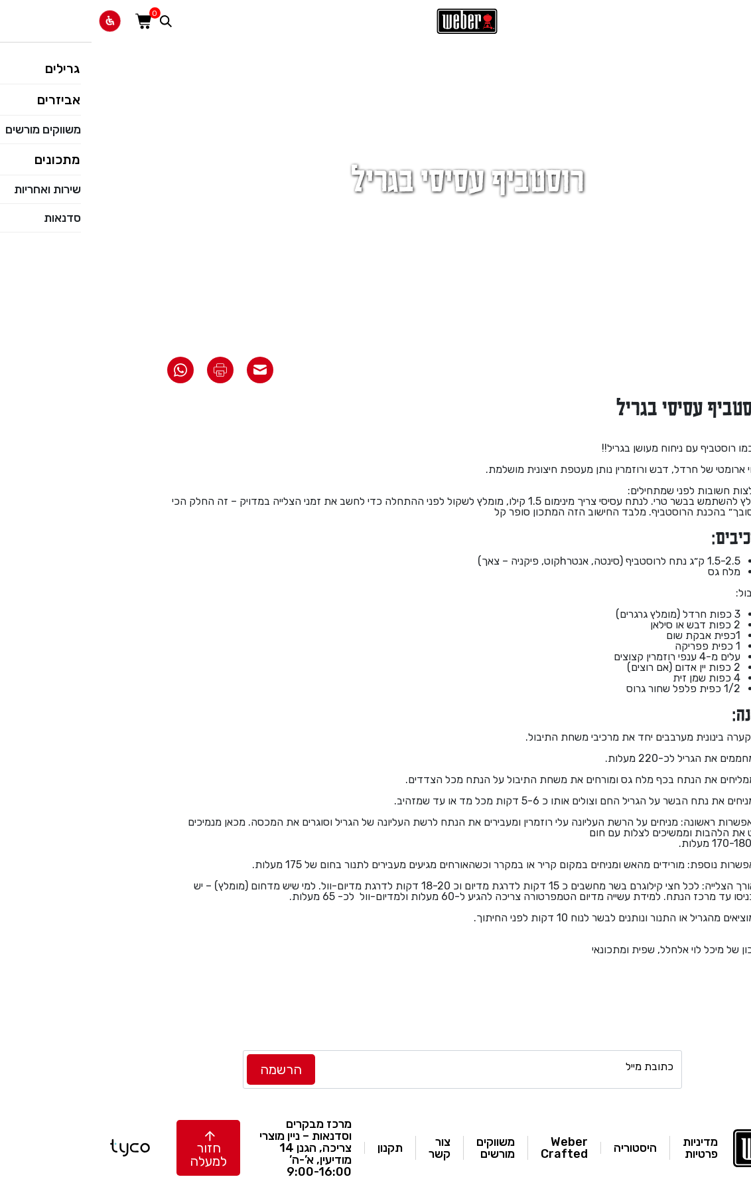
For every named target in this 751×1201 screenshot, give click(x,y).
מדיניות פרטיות (608, 1148)
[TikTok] (134, 1069)
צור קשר (348, 1148)
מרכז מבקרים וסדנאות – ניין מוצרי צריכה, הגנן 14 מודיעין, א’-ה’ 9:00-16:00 (214, 1148)
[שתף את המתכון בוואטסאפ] (89, 370)
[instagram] (68, 1069)
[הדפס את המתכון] (128, 370)
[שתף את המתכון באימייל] (168, 370)
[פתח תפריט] (734, 21)
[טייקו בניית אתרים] (38, 1148)
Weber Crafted (472, 1148)
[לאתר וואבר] (375, 21)
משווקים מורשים (404, 1148)
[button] (117, 1148)
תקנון (298, 1148)
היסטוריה (543, 1148)
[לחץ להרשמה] (189, 1069)
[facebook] (35, 1069)
